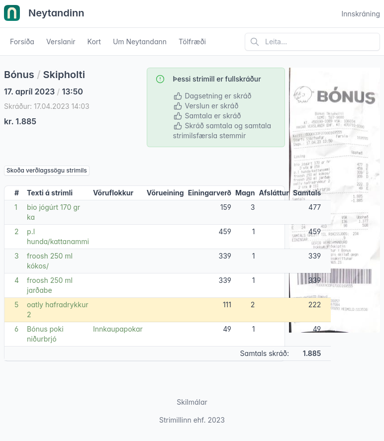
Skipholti (64, 75)
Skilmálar (192, 402)
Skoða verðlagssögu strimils (46, 170)
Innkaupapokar (118, 329)
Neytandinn (44, 14)
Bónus (19, 75)
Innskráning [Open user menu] (360, 13)
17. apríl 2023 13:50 (43, 91)
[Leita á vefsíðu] (312, 42)
